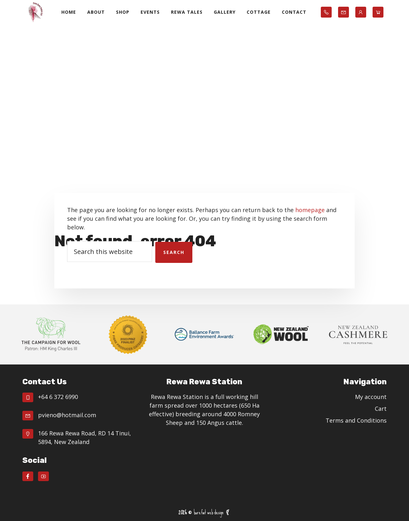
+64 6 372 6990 (58, 397)
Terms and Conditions (356, 420)
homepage (310, 210)
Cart (381, 408)
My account (371, 397)
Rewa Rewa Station (35, 12)
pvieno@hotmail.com (67, 415)
